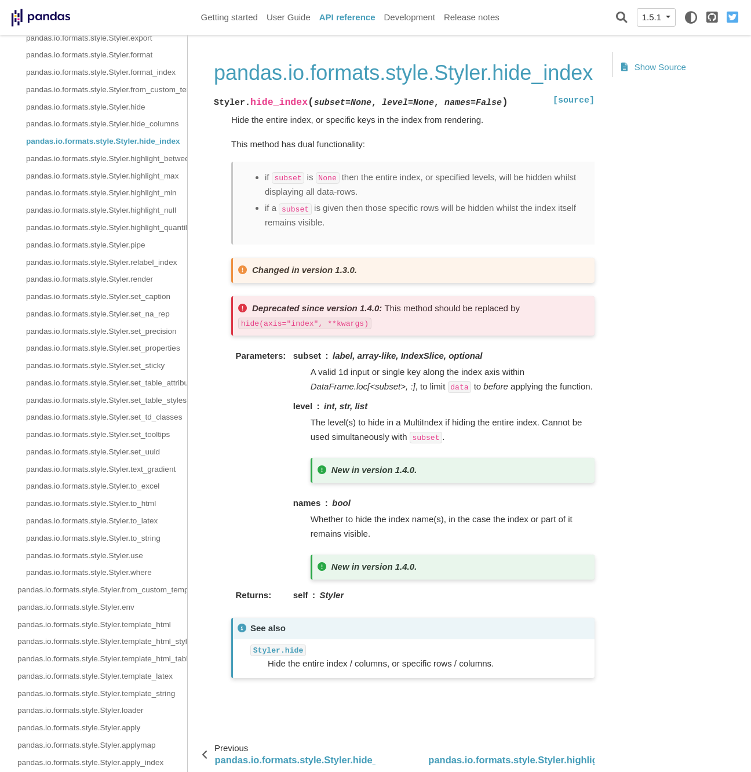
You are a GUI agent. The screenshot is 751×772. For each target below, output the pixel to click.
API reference (347, 17)
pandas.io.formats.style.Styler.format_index (101, 72)
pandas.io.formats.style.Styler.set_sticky (95, 365)
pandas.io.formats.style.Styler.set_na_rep (98, 313)
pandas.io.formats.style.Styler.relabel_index (101, 262)
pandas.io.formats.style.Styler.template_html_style (102, 641)
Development (409, 17)
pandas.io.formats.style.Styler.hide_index (103, 141)
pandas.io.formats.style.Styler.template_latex (95, 676)
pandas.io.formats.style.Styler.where (89, 572)
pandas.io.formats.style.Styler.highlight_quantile (106, 227)
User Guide (289, 17)
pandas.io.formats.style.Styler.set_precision (101, 331)
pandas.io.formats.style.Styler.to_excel (92, 486)
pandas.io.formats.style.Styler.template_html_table (102, 658)
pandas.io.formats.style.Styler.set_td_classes (104, 417)
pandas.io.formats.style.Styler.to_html (91, 503)
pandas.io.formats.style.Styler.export (89, 38)
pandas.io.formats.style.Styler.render (89, 279)
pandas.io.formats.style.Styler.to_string (93, 538)
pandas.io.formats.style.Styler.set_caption (98, 296)
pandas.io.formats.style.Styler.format (89, 54)
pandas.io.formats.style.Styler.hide (85, 107)
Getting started (229, 17)
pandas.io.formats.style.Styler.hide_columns (102, 123)
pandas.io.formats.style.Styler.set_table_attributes (106, 382)
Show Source (653, 67)
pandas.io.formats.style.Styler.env (75, 607)
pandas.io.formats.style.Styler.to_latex (92, 520)
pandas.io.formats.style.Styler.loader (80, 710)
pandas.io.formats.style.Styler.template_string (96, 693)
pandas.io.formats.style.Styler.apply (78, 727)
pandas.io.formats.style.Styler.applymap (86, 745)
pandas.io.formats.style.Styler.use (84, 555)
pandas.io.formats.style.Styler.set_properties (103, 348)
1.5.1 (653, 17)
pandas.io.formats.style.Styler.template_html (94, 624)
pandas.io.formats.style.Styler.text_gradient (101, 469)
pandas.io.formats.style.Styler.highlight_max (102, 176)
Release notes (472, 17)
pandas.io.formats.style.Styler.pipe (85, 245)
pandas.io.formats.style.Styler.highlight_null (101, 210)
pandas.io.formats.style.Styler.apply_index (90, 762)
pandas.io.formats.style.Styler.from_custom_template (106, 89)
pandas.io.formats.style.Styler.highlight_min (101, 192)
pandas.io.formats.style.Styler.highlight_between (106, 158)
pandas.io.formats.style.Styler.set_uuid (93, 451)
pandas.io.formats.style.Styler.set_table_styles (106, 400)
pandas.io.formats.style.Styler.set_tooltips (98, 434)
